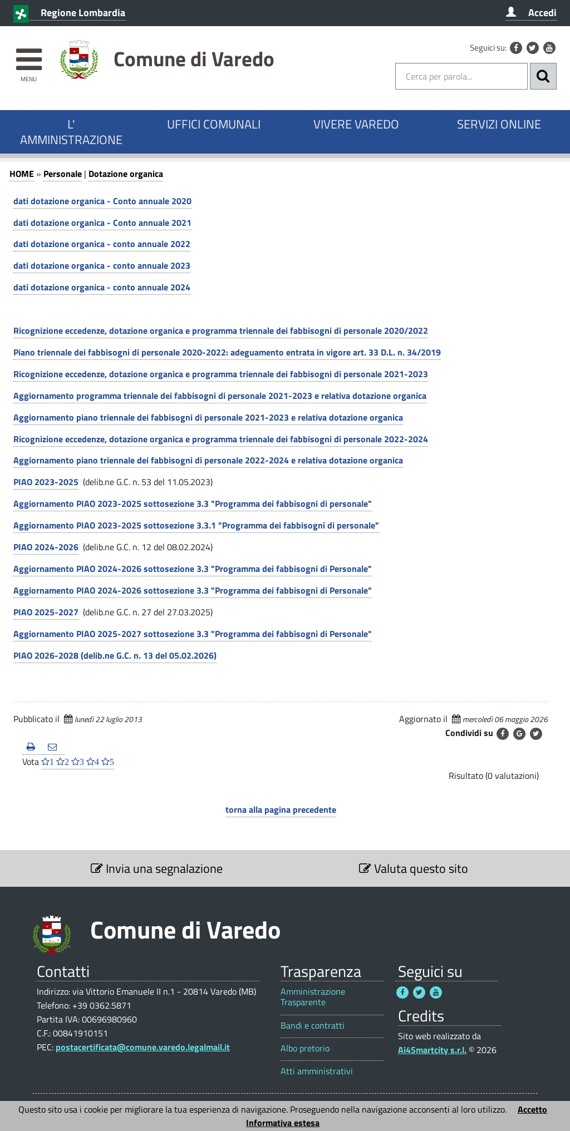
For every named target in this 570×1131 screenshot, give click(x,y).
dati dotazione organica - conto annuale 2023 (101, 265)
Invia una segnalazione (157, 868)
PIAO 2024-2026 (45, 547)
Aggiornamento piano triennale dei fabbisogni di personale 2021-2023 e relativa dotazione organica (208, 417)
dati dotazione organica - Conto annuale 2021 (102, 222)
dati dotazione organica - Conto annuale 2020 (102, 201)
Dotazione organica (126, 173)
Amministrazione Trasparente (313, 996)
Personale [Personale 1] (62, 173)
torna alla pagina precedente (280, 809)
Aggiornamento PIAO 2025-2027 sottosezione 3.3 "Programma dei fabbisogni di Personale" (192, 633)
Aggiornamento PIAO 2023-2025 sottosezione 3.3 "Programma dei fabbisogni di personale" (192, 503)
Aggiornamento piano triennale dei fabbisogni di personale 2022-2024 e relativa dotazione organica (208, 460)
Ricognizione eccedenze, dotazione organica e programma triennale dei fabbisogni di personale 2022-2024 (220, 439)
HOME (21, 173)
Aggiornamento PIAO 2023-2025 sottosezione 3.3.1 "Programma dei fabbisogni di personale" (196, 525)
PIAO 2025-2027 (45, 612)
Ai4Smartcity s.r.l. (432, 1049)
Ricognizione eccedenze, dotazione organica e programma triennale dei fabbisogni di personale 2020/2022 (220, 330)
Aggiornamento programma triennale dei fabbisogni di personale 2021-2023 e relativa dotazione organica (219, 395)
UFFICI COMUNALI (214, 124)
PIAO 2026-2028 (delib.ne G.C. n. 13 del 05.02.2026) (115, 655)
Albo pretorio (305, 1048)
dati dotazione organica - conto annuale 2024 (101, 287)
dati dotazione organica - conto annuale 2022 (101, 243)
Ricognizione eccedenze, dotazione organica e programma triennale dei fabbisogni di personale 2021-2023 (220, 374)
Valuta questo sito (413, 868)
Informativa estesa (283, 1122)
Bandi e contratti (313, 1025)
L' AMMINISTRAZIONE (71, 132)
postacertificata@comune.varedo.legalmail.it (143, 1047)
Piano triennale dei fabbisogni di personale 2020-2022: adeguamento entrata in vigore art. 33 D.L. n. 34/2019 (227, 352)
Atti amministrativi (317, 1071)
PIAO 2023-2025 (45, 481)
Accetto (532, 1109)
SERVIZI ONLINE (499, 124)
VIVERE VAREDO (356, 124)
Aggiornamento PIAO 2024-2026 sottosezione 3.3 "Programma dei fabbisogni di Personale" (192, 568)
